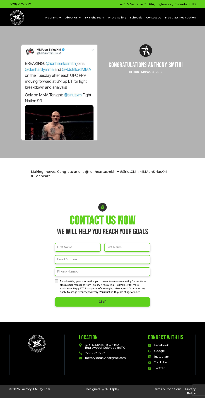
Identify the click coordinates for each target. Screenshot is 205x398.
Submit (102, 302)
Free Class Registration (180, 17)
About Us (71, 17)
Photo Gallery (117, 17)
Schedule (136, 17)
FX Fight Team (94, 17)
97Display (112, 389)
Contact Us (153, 17)
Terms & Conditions (167, 389)
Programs (51, 17)
